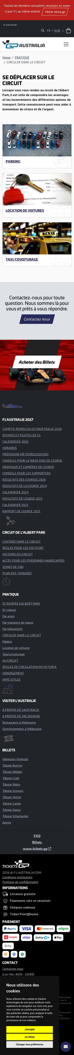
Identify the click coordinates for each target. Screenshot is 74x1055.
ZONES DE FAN (12, 567)
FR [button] (49, 30)
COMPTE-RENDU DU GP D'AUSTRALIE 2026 (32, 429)
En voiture (9, 610)
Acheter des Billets (37, 362)
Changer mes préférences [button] (29, 1044)
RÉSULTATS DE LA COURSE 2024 (24, 486)
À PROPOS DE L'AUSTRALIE (20, 710)
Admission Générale (15, 759)
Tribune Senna (11, 810)
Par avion (8, 616)
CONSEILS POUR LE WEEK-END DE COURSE (32, 460)
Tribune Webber (12, 772)
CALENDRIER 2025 (15, 505)
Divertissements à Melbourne (21, 729)
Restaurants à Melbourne (19, 722)
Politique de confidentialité (20, 882)
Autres (6, 822)
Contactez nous (37, 319)
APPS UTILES (11, 679)
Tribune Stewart (12, 791)
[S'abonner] (66, 1047)
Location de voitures (25, 210)
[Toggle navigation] (66, 44)
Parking (13, 161)
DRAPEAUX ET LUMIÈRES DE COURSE (28, 467)
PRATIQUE (22, 57)
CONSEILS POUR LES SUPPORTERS (26, 473)
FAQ (37, 835)
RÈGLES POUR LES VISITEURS (22, 548)
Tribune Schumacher (15, 816)
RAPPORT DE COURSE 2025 (21, 511)
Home (6, 57)
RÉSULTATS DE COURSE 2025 (22, 498)
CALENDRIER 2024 (15, 492)
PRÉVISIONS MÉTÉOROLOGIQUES (25, 454)
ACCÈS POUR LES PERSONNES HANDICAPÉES (33, 560)
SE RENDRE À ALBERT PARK (21, 603)
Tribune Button (12, 765)
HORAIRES (9, 448)
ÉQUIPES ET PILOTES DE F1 (21, 435)
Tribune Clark (10, 778)
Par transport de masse (17, 622)
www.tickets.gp (37, 848)
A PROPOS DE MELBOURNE (21, 716)
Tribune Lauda (11, 803)
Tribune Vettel (11, 797)
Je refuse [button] (30, 1037)
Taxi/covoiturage (22, 259)
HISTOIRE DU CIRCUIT (17, 554)
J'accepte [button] (29, 1029)
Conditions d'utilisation (17, 877)
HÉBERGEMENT (13, 673)
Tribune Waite (11, 784)
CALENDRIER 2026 (15, 441)
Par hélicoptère (12, 629)
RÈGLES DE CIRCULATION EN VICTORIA (29, 667)
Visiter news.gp (54, 12)
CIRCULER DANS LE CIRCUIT (21, 635)
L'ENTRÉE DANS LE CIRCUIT (21, 541)
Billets (37, 842)
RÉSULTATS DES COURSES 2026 (24, 479)
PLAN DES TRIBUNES (17, 573)
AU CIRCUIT (10, 660)
